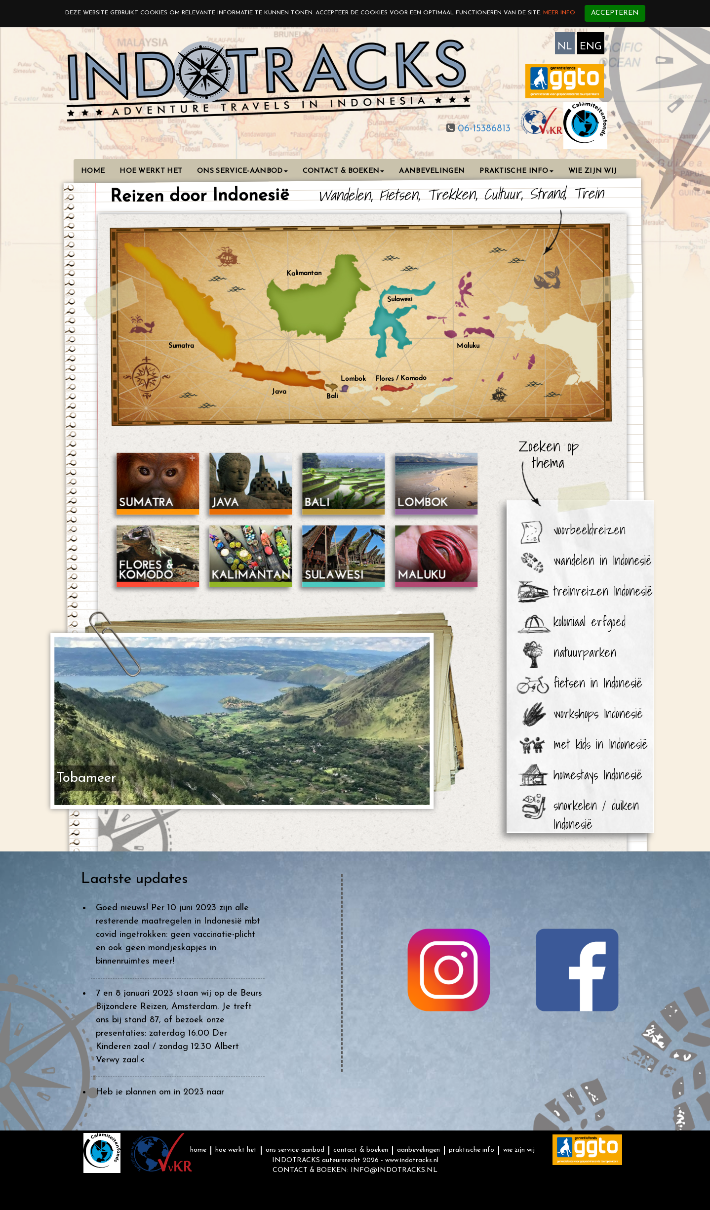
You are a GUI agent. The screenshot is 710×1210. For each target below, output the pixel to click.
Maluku (468, 346)
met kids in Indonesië (600, 744)
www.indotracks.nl (411, 1160)
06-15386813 (483, 129)
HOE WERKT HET (150, 171)
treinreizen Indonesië (603, 591)
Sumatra (181, 346)
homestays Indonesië (597, 774)
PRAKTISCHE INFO (516, 171)
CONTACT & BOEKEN (344, 171)
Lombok (353, 379)
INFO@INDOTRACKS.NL (394, 1170)
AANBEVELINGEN (432, 171)
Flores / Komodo (401, 378)
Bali (331, 396)
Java (279, 390)
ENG (591, 47)
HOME (93, 171)
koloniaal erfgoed (589, 621)
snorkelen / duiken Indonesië (596, 808)
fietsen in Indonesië (597, 682)
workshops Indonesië (598, 713)
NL (564, 47)
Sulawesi (399, 299)
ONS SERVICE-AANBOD (242, 171)
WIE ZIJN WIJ (592, 171)
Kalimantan (303, 273)
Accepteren (615, 13)
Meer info (559, 13)
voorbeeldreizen (589, 529)
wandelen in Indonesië (602, 560)
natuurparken (584, 652)
